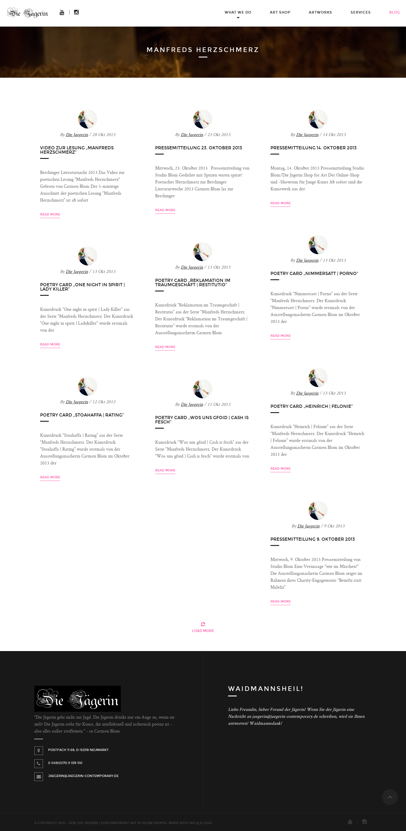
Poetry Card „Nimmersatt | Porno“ (314, 273)
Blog (394, 12)
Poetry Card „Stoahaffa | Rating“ (82, 415)
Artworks (320, 12)
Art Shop (280, 12)
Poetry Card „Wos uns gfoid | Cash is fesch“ (202, 420)
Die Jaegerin (77, 135)
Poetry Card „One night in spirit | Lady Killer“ (82, 287)
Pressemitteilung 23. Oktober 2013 (198, 147)
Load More (203, 631)
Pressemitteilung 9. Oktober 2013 (312, 539)
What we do (238, 12)
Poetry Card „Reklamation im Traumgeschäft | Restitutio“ (192, 282)
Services (361, 12)
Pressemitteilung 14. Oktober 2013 (313, 147)
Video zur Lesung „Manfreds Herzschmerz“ (77, 150)
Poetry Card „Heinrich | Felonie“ (311, 406)
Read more (50, 214)
